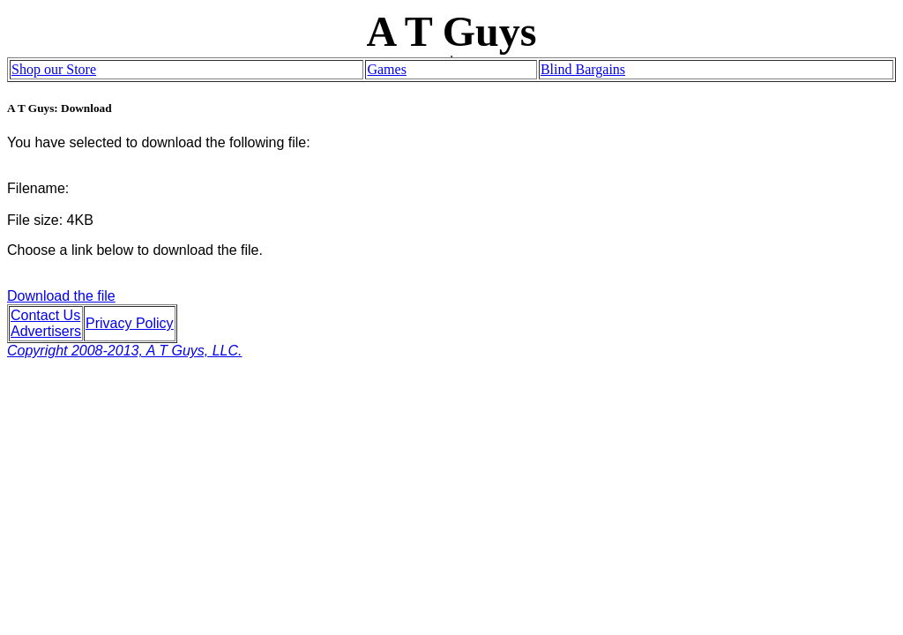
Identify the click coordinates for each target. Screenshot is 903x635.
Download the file (125, 323)
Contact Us (45, 315)
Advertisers (46, 331)
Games (386, 69)
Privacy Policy (130, 323)
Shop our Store (53, 69)
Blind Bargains (583, 69)
